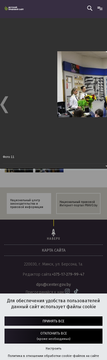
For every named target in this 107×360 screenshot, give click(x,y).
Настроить (53, 348)
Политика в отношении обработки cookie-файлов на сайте (53, 356)
